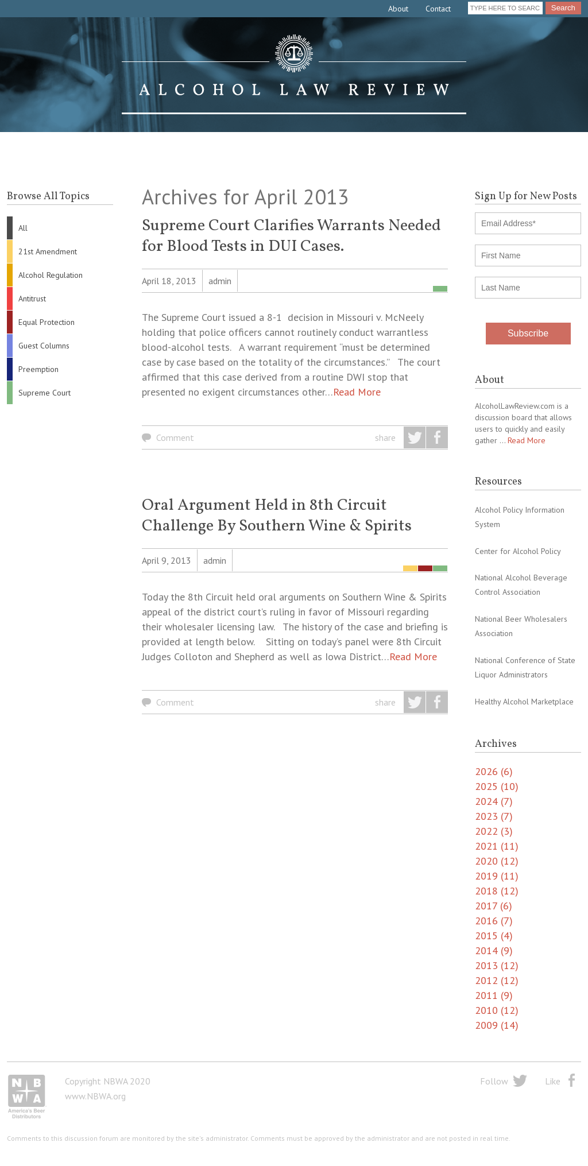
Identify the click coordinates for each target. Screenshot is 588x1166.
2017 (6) (493, 905)
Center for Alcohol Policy (518, 551)
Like (552, 1081)
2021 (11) (497, 846)
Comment (175, 437)
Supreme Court (44, 393)
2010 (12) (497, 1010)
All (23, 228)
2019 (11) (497, 875)
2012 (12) (497, 980)
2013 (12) (497, 965)
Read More (357, 391)
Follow (494, 1081)
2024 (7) (494, 801)
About (398, 8)
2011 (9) (494, 995)
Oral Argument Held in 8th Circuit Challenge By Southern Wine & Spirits (277, 515)
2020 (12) (497, 860)
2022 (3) (494, 831)
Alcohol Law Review (294, 74)
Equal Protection (46, 322)
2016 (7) (494, 920)
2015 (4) (494, 935)
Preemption (38, 369)
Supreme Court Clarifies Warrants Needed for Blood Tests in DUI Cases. (291, 236)
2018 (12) (497, 890)
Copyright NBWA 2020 (107, 1081)
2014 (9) (494, 950)
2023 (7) (494, 816)
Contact (438, 8)
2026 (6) (494, 771)
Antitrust (32, 298)
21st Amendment (47, 251)
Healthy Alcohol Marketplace (524, 701)
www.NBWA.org (95, 1096)
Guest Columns (43, 345)
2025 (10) (497, 786)
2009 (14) (497, 1025)
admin (219, 280)
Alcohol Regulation (50, 275)
